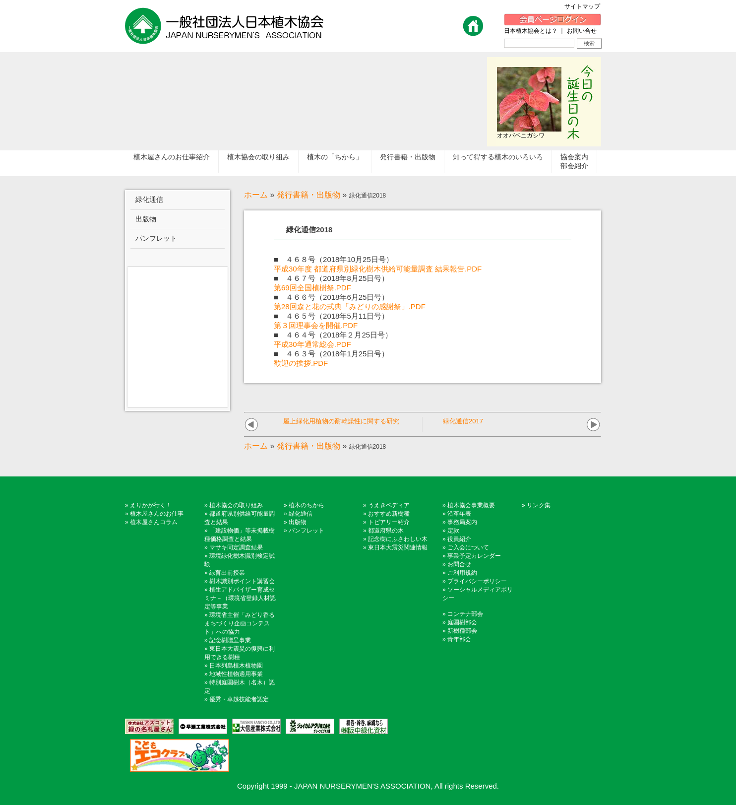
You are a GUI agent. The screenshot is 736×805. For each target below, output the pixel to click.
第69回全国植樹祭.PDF (312, 287)
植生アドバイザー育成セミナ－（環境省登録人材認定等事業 (240, 598)
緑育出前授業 (227, 572)
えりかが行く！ (151, 505)
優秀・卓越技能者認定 (239, 699)
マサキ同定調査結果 (236, 547)
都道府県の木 (386, 530)
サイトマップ (585, 6)
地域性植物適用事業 (236, 674)
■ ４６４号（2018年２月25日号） (333, 335)
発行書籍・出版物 (308, 195)
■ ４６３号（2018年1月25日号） (331, 353)
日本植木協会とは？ (530, 30)
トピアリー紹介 (389, 522)
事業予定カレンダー (474, 555)
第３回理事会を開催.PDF (316, 325)
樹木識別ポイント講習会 (242, 581)
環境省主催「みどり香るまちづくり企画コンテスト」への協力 (239, 623)
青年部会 (459, 639)
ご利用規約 (462, 572)
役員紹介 (459, 539)
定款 (453, 530)
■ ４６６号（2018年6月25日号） (331, 297)
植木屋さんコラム (154, 522)
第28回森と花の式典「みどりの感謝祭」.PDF (350, 306)
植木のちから (306, 505)
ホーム (256, 195)
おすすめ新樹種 (389, 513)
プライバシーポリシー (477, 581)
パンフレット (306, 530)
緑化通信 (300, 513)
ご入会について (468, 547)
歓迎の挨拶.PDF (301, 363)
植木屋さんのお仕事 (157, 513)
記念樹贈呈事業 (230, 640)
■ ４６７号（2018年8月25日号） (331, 278)
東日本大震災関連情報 (398, 547)
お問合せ (459, 564)
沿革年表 (459, 513)
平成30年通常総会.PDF (312, 344)
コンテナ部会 (465, 613)
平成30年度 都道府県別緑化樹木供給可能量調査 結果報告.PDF (378, 269)
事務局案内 (462, 522)
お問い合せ (582, 30)
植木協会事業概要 (471, 505)
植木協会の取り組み (236, 505)
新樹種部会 (462, 630)
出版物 (298, 522)
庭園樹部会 (462, 622)
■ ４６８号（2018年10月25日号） (333, 259)
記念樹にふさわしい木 (398, 539)
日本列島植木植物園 (236, 665)
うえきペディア (389, 505)
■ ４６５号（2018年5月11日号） (331, 316)
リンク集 (539, 505)
